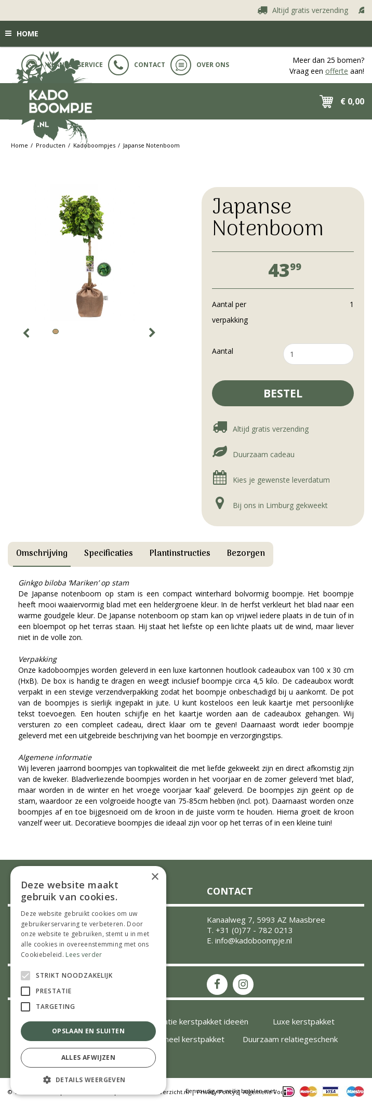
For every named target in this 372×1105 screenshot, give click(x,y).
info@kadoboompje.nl (253, 940)
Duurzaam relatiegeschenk (290, 1039)
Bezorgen (246, 554)
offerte (336, 71)
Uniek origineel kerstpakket (175, 1039)
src (289, 101)
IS (243, 984)
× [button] (154, 877)
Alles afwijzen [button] (88, 1057)
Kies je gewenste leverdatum (271, 480)
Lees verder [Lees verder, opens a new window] (83, 954)
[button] (88, 1079)
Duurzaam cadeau (253, 454)
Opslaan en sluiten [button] (88, 1031)
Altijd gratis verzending (311, 10)
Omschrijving (42, 554)
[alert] (88, 980)
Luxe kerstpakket (304, 1021)
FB (217, 984)
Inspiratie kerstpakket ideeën (195, 1021)
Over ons (199, 65)
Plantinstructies (180, 554)
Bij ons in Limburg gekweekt (270, 505)
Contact (136, 65)
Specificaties (108, 554)
